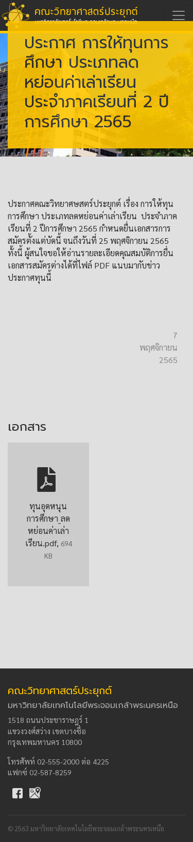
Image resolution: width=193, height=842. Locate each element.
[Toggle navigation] (178, 15)
